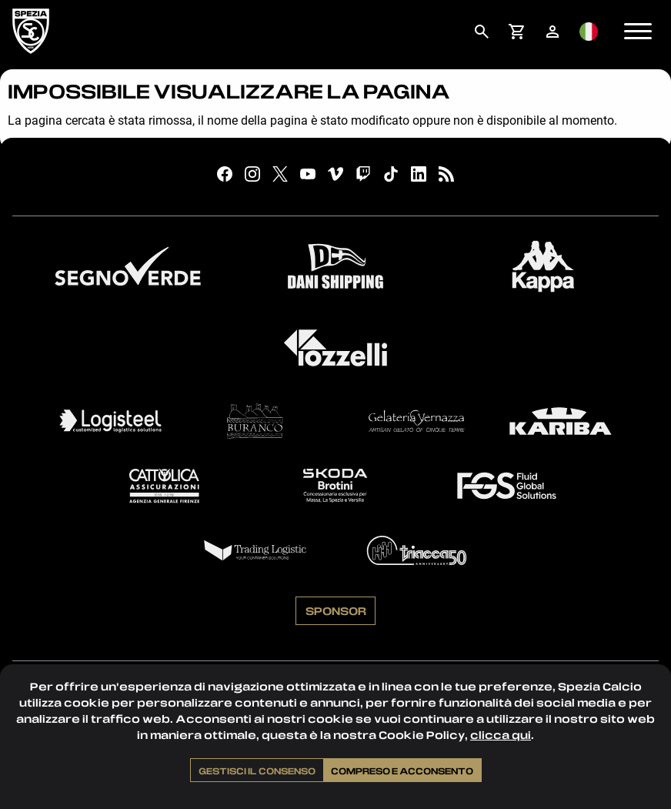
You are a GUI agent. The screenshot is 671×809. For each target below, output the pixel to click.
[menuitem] (481, 31)
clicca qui (500, 735)
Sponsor (335, 610)
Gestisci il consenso (257, 770)
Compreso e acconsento (402, 770)
